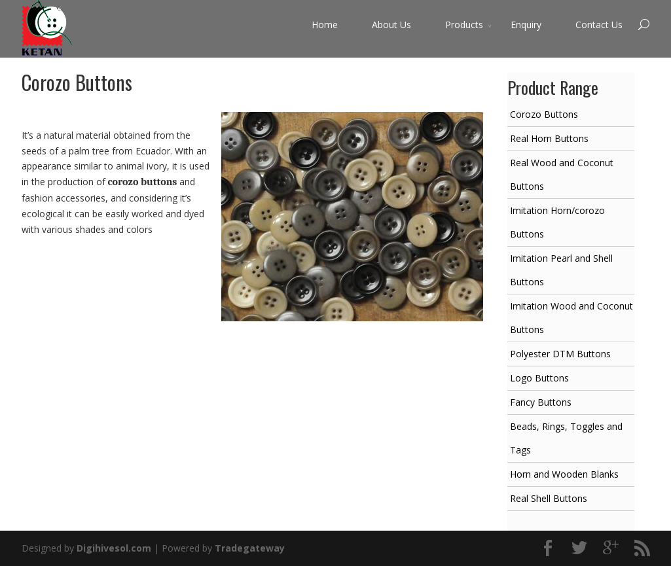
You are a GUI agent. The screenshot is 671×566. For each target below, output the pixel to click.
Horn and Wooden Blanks (564, 474)
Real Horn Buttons (549, 138)
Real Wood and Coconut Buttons (561, 174)
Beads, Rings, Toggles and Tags (566, 438)
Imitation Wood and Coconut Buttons (571, 318)
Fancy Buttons (540, 402)
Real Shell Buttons (548, 498)
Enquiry (526, 24)
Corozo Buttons (544, 114)
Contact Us (599, 24)
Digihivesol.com (114, 548)
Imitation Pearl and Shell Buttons (561, 270)
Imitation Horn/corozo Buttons (557, 222)
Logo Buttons (539, 378)
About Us (391, 24)
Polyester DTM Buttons (560, 353)
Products (464, 24)
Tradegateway (250, 548)
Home (325, 24)
